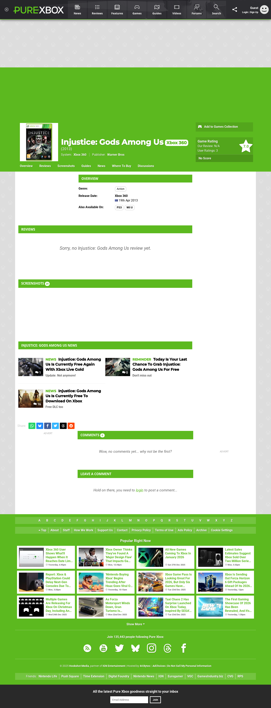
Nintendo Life (48, 676)
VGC (190, 676)
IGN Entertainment (114, 666)
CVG (230, 676)
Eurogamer (175, 676)
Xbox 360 (80, 154)
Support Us (105, 530)
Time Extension (93, 676)
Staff (66, 530)
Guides (86, 166)
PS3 (119, 207)
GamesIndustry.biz (210, 676)
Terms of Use (164, 530)
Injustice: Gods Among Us (124, 142)
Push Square (70, 676)
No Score (205, 158)
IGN (161, 676)
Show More (136, 624)
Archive (201, 530)
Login (245, 12)
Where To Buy (121, 166)
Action (120, 189)
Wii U (130, 207)
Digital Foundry (119, 676)
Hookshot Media (79, 666)
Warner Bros (115, 154)
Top (42, 530)
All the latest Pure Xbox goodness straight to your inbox (135, 691)
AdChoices (159, 666)
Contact (122, 530)
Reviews (45, 166)
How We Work (83, 530)
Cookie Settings (222, 530)
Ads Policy (185, 530)
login (139, 490)
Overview (26, 166)
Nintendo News (143, 676)
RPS (240, 676)
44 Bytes (145, 666)
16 (37, 404)
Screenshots (66, 166)
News (101, 166)
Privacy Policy (141, 530)
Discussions (146, 166)
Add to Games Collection (218, 127)
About (54, 530)
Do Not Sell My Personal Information (189, 666)
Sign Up (254, 12)
